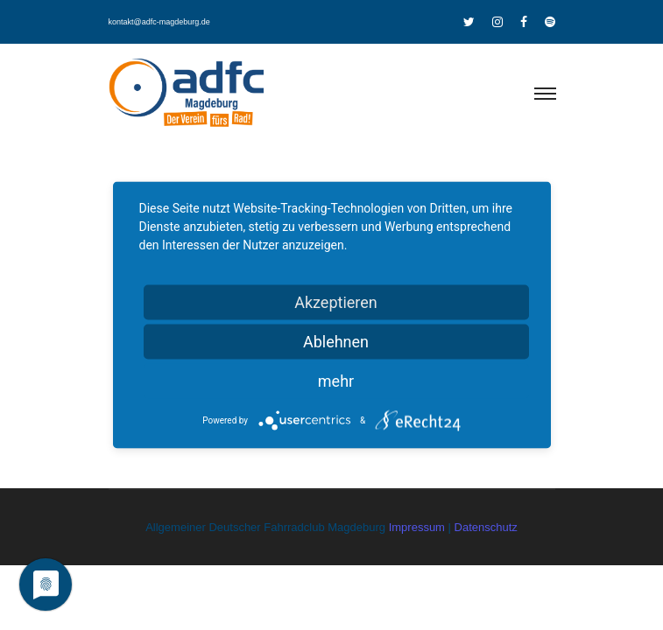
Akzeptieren (335, 302)
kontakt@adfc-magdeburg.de (159, 22)
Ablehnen (336, 341)
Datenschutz (486, 527)
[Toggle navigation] (544, 95)
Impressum (418, 527)
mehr (336, 381)
